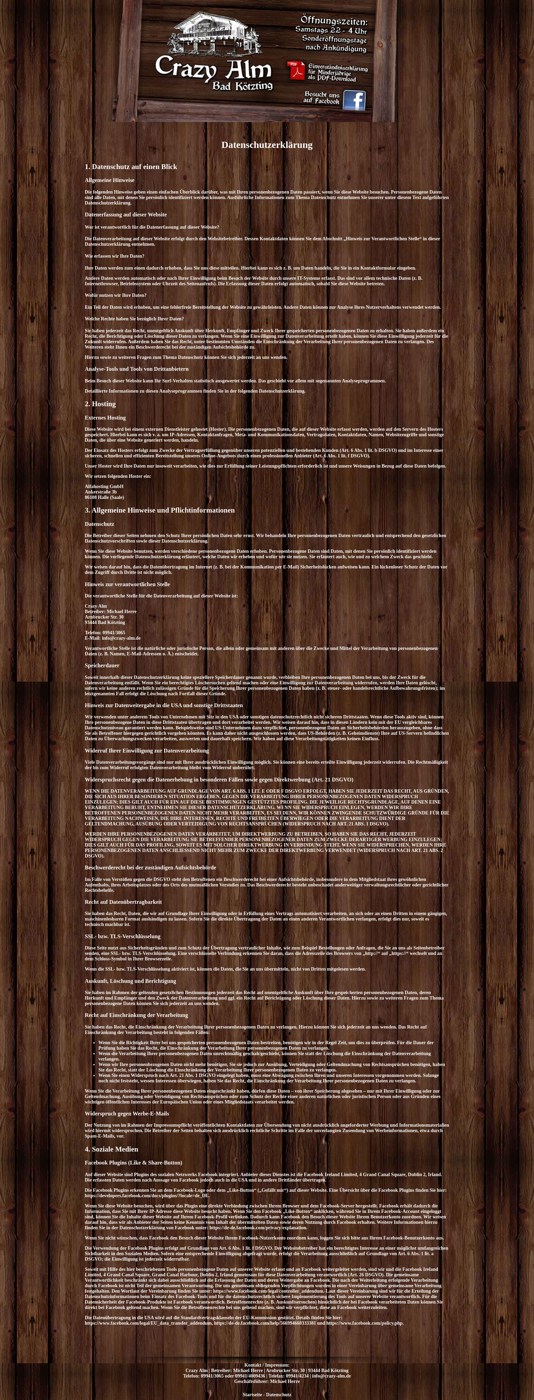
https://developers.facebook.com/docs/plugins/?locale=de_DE (146, 1195)
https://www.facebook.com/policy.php (364, 1323)
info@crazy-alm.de (331, 1376)
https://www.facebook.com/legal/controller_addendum (268, 1291)
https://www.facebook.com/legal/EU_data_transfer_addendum (148, 1323)
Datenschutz (278, 1394)
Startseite (252, 1394)
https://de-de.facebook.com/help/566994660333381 (265, 1323)
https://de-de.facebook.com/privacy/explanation (257, 1227)
